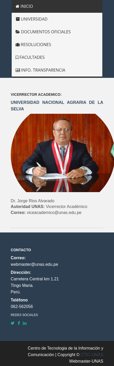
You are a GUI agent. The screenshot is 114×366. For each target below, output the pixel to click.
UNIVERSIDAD (32, 19)
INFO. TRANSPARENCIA (40, 70)
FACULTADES (30, 57)
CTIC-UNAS (92, 354)
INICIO (24, 6)
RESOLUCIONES (33, 44)
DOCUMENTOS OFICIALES (43, 32)
